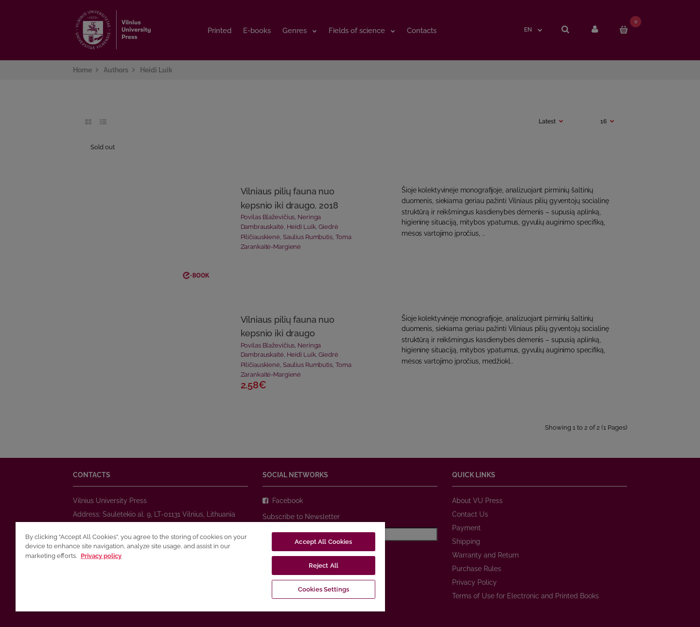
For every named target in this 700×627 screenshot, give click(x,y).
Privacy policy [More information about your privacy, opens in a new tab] (101, 555)
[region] (200, 566)
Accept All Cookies (323, 541)
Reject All (323, 565)
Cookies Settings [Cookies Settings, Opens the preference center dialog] (323, 589)
